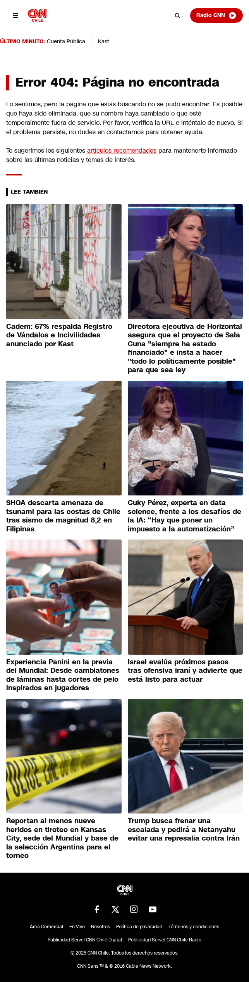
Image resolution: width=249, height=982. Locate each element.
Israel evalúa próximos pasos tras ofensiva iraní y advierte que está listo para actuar (185, 670)
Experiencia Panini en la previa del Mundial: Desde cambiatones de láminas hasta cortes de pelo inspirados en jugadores (62, 675)
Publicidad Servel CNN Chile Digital (85, 940)
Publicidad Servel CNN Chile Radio (164, 940)
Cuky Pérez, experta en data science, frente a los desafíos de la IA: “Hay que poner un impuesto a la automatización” (184, 516)
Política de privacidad (139, 927)
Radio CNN (216, 15)
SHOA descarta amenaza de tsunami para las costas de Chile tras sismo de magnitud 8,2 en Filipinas (63, 516)
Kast (103, 41)
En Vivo (77, 927)
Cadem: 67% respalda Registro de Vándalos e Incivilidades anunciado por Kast (59, 335)
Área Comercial (46, 927)
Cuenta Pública (66, 41)
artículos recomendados (121, 150)
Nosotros (100, 927)
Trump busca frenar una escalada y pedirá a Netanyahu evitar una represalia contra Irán (184, 829)
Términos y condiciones (193, 927)
